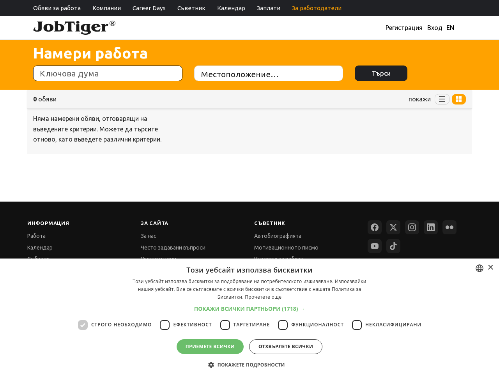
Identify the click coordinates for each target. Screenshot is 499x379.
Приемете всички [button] (210, 346)
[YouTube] (375, 246)
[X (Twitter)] (393, 227)
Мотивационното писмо (286, 247)
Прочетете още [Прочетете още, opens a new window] (263, 297)
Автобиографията (277, 236)
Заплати (268, 8)
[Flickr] (449, 227)
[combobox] (479, 268)
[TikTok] (393, 246)
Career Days (149, 8)
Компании (106, 8)
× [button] (490, 268)
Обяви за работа (57, 8)
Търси (381, 73)
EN (450, 27)
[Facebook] (375, 227)
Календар (231, 8)
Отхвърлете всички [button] (285, 346)
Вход (434, 27)
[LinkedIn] (431, 227)
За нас (148, 236)
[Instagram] (412, 227)
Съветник (191, 8)
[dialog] (249, 319)
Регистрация (404, 27)
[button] (249, 308)
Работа (36, 236)
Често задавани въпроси (173, 247)
